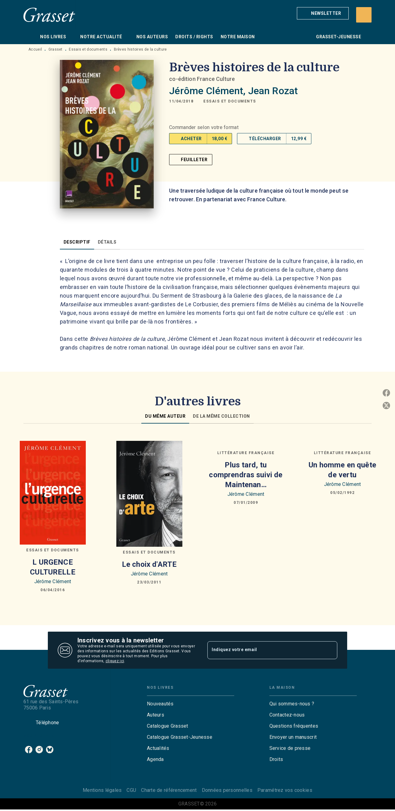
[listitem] (28, 749)
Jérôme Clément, (208, 91)
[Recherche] (364, 15)
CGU (131, 790)
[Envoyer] (329, 650)
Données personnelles (227, 790)
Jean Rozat (273, 91)
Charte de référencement (169, 790)
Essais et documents (88, 49)
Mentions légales (102, 790)
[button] (323, 13)
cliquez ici (115, 661)
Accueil (35, 49)
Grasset (55, 49)
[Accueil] (49, 14)
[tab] (29, 36)
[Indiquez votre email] (264, 650)
